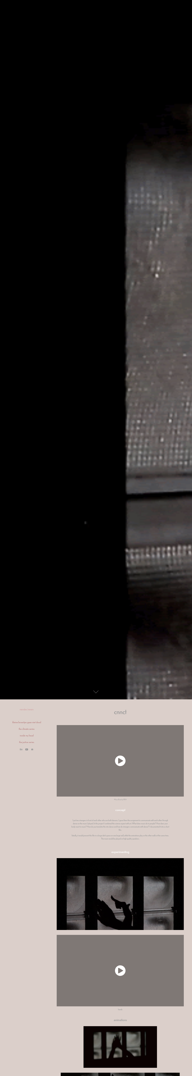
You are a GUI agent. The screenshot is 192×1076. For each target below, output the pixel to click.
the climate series (27, 728)
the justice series (26, 742)
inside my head (27, 735)
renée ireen (27, 708)
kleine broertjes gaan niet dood (26, 722)
